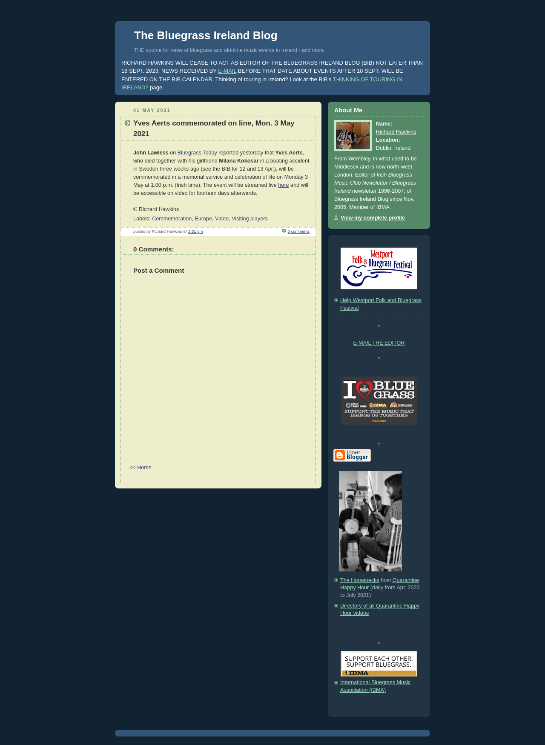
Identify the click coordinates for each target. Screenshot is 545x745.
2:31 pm (195, 231)
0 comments (299, 231)
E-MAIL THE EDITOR (379, 343)
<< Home (140, 468)
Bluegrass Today (197, 153)
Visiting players (250, 219)
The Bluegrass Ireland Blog (206, 35)
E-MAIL (227, 71)
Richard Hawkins (396, 132)
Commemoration (172, 219)
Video (222, 219)
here (283, 185)
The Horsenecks (359, 580)
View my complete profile (373, 218)
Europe (203, 219)
